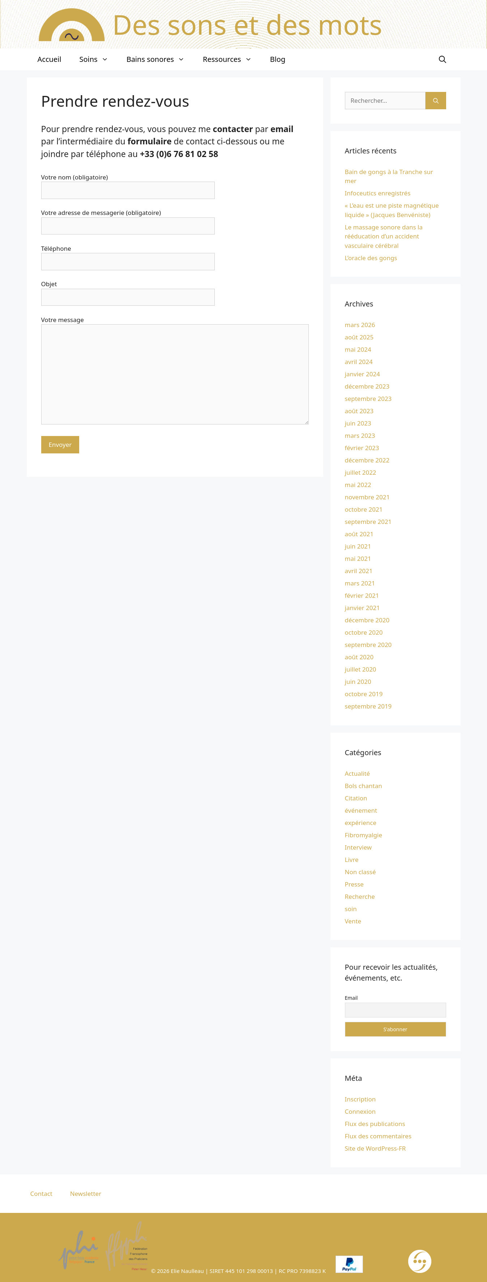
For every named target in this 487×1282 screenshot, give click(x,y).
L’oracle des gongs (371, 258)
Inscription (360, 1099)
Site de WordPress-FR (375, 1148)
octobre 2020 (364, 632)
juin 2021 (358, 546)
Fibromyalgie (364, 835)
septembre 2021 (368, 521)
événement (361, 810)
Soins (98, 59)
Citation (356, 798)
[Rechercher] (436, 100)
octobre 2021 (364, 509)
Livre (352, 859)
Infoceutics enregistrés (378, 193)
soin (351, 909)
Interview (358, 847)
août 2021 (359, 534)
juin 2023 (358, 423)
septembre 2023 (368, 398)
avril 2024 (359, 361)
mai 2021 (358, 558)
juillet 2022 (360, 472)
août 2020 (359, 657)
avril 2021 (359, 571)
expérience (361, 822)
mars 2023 (360, 435)
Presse (354, 884)
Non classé (360, 872)
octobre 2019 (364, 694)
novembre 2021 (367, 497)
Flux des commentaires (378, 1136)
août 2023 (359, 411)
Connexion (360, 1111)
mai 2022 (358, 485)
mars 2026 (360, 325)
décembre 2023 (367, 386)
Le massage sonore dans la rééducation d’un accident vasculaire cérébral (384, 236)
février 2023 (362, 448)
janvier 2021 (362, 608)
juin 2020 (358, 681)
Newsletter (86, 1193)
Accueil (49, 59)
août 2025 (359, 337)
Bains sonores (160, 59)
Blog (278, 59)
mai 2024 (358, 349)
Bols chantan (363, 786)
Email (351, 997)
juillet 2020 (360, 669)
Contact (41, 1193)
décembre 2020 (367, 620)
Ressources (232, 59)
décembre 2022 (367, 460)
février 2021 (362, 595)
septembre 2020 (368, 644)
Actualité (357, 773)
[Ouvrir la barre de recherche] (442, 59)
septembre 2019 (368, 706)
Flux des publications (375, 1124)
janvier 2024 (362, 374)
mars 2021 (360, 583)
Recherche (360, 896)
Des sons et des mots (247, 24)
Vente (353, 921)
